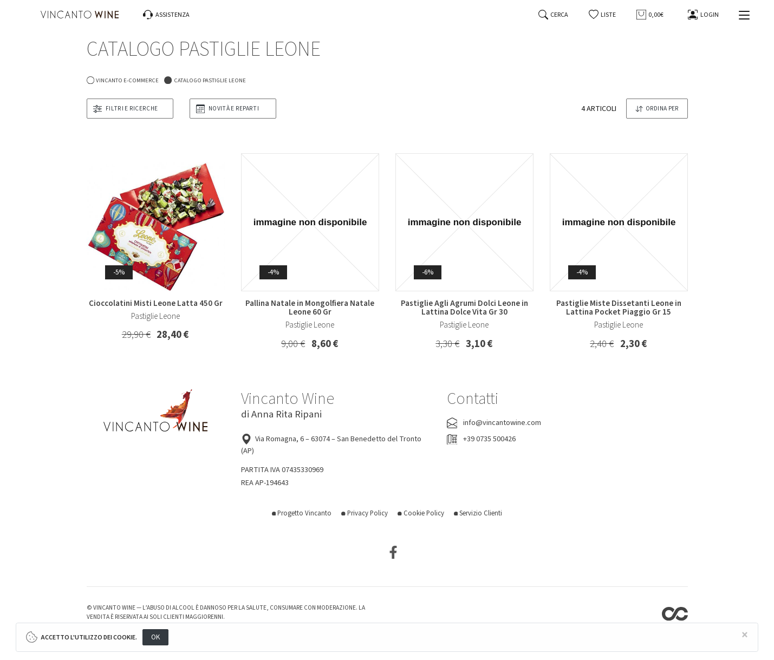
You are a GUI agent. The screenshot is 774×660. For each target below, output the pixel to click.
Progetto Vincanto (302, 513)
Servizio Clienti (478, 513)
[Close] (744, 635)
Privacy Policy (364, 513)
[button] (603, 14)
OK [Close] (155, 637)
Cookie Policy (421, 513)
